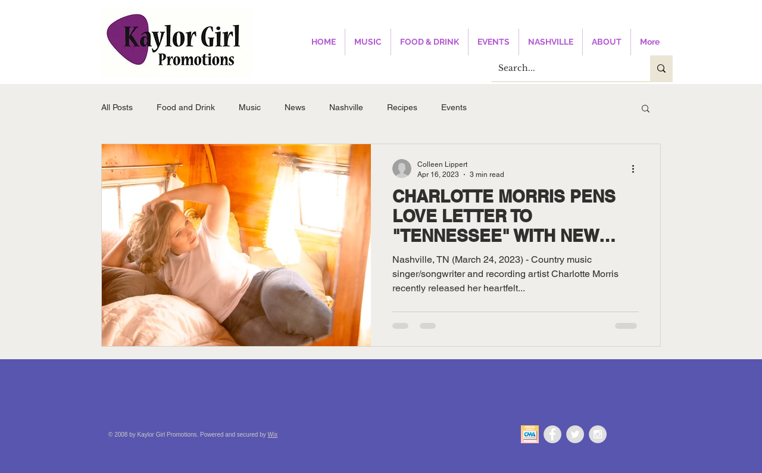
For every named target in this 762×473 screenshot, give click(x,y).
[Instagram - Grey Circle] (598, 434)
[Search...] (561, 68)
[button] (645, 109)
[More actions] (637, 168)
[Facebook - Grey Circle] (552, 434)
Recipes (402, 107)
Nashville (346, 107)
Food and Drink (186, 107)
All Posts (117, 107)
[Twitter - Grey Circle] (575, 434)
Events (454, 107)
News (295, 107)
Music (250, 107)
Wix (273, 434)
